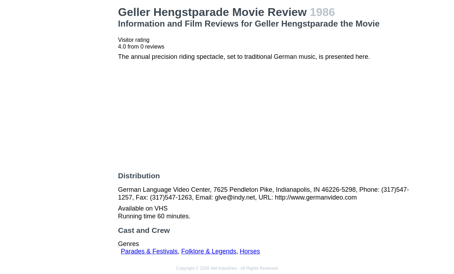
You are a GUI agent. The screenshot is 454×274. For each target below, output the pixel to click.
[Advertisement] (79, 112)
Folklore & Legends (208, 251)
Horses (250, 251)
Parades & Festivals (149, 251)
